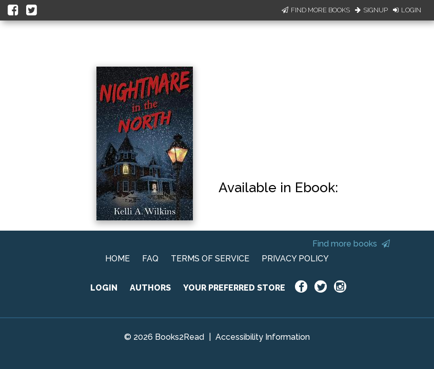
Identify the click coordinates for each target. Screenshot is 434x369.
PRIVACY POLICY (295, 258)
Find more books (351, 244)
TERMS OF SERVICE (210, 258)
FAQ (150, 258)
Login (407, 10)
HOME (117, 258)
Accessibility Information (262, 337)
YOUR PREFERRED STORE (234, 288)
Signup (371, 10)
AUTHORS (150, 288)
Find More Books (316, 10)
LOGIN (103, 288)
